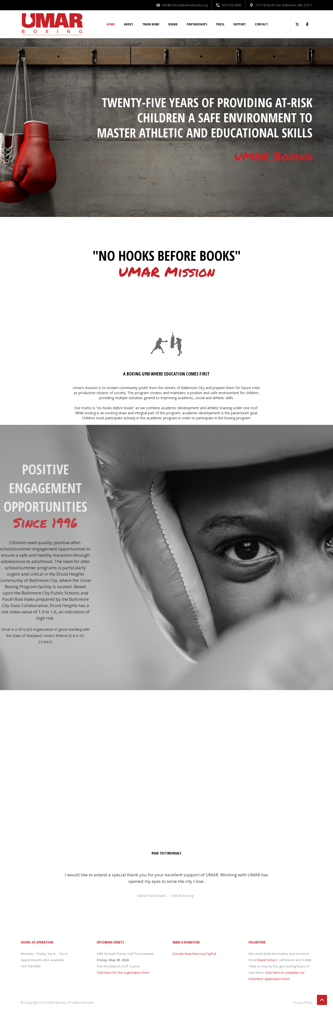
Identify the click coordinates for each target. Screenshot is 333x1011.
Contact (261, 24)
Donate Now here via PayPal (194, 953)
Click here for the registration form (123, 972)
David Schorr (267, 960)
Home (111, 24)
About (128, 24)
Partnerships (197, 24)
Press (220, 24)
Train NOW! (150, 24)
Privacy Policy (302, 1002)
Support (239, 24)
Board (173, 24)
